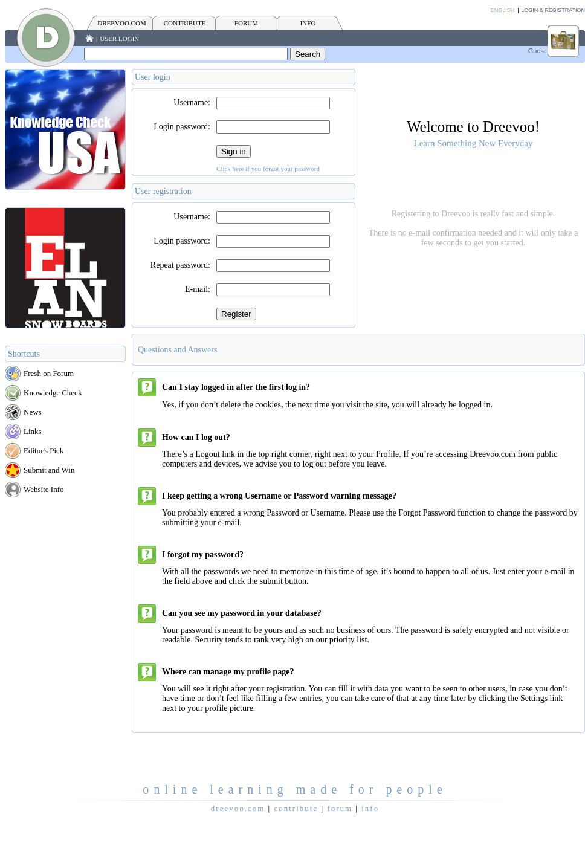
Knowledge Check (53, 392)
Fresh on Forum (49, 373)
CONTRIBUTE (185, 23)
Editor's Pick (43, 450)
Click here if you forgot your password (268, 168)
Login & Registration (553, 10)
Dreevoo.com (121, 23)
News (33, 411)
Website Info (43, 489)
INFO (308, 23)
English (503, 10)
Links (33, 431)
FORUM (246, 23)
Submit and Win (49, 469)
